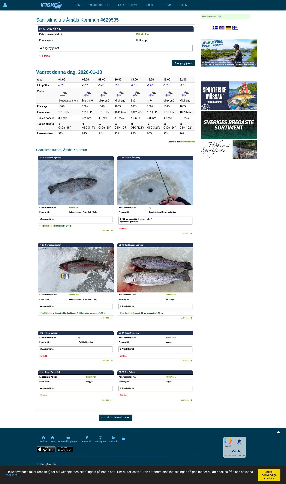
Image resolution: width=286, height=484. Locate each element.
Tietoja (167, 5)
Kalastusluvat (128, 5)
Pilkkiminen (143, 34)
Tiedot (150, 5)
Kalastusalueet (100, 5)
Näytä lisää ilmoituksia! (115, 417)
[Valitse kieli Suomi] (235, 28)
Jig (150, 207)
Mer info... (13, 475)
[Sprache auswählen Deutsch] (228, 28)
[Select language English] (222, 28)
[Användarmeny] (5, 5)
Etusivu (77, 5)
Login (183, 5)
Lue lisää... (107, 231)
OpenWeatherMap (187, 142)
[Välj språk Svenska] (215, 28)
